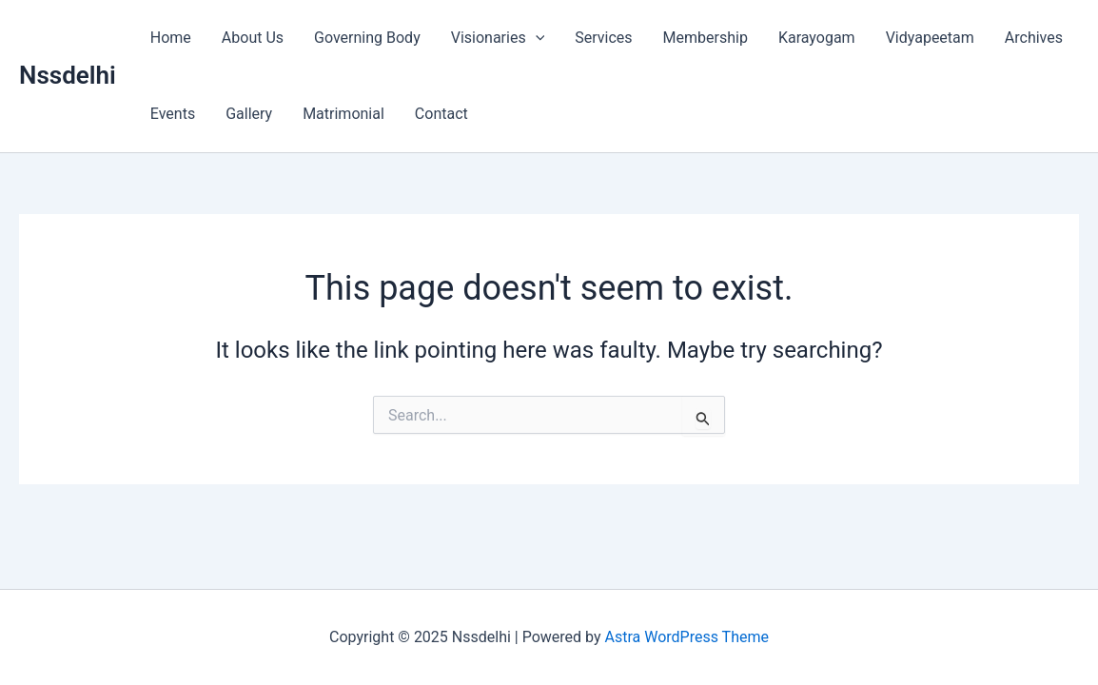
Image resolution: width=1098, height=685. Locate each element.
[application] (535, 38)
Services (603, 38)
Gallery (248, 114)
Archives (1034, 38)
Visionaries (498, 38)
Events (172, 114)
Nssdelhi (67, 75)
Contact (441, 114)
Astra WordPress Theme (687, 637)
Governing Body (367, 38)
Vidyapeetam (930, 38)
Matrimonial (343, 114)
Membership (705, 38)
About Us (253, 38)
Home (170, 38)
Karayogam (816, 38)
